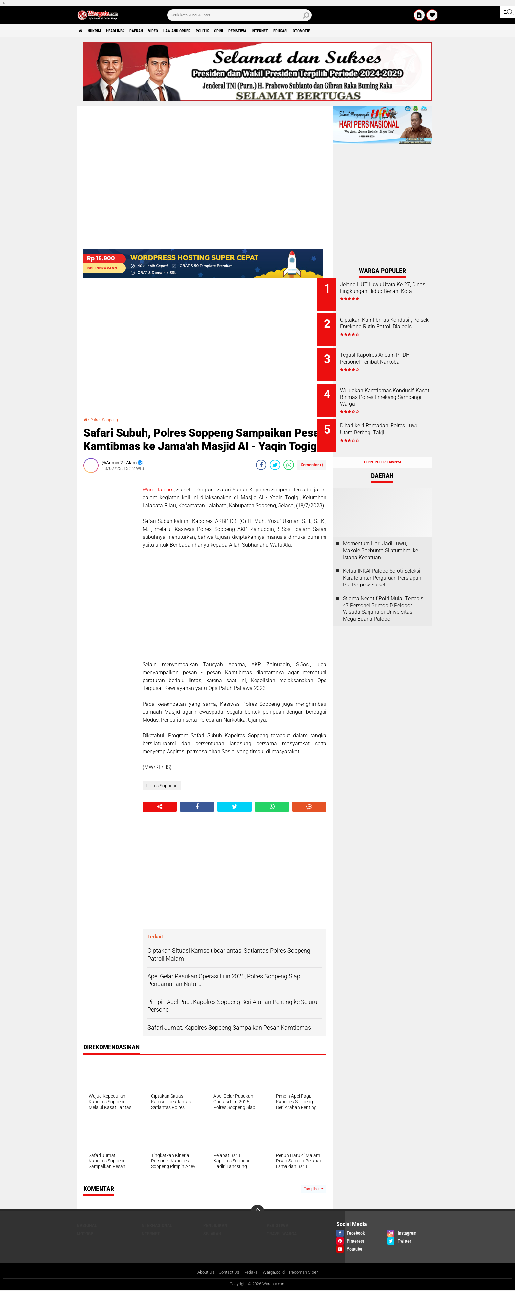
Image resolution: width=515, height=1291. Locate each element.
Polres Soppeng (107, 419)
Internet (307, 31)
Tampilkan (313, 1189)
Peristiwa (278, 31)
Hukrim (100, 31)
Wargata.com (158, 489)
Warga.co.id (275, 1272)
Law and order (203, 31)
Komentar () (312, 464)
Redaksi (251, 1272)
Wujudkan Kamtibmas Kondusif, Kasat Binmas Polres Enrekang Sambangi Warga (387, 394)
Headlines (126, 31)
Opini (254, 31)
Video (174, 31)
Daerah (153, 31)
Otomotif (358, 31)
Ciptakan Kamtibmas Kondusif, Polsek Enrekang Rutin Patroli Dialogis (386, 325)
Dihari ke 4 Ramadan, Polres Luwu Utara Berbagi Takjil (388, 420)
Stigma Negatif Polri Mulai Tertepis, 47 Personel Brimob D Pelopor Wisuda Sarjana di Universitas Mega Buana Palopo (383, 596)
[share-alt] (160, 807)
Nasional (87, 1225)
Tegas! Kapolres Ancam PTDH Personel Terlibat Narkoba (391, 354)
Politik (234, 31)
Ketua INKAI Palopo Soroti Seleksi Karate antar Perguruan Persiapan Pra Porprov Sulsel (382, 565)
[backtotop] (257, 1211)
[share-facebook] (261, 464)
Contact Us (227, 1272)
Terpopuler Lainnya (382, 449)
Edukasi (332, 31)
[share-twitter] (275, 464)
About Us (202, 1272)
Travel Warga (282, 1233)
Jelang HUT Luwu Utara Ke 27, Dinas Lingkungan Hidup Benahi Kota (388, 291)
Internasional (156, 1225)
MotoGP (85, 1233)
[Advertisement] (109, 576)
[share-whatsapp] (288, 464)
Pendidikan (215, 1225)
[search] (239, 15)
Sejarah (212, 1233)
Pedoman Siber (307, 1272)
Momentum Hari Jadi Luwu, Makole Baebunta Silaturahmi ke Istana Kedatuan (380, 538)
